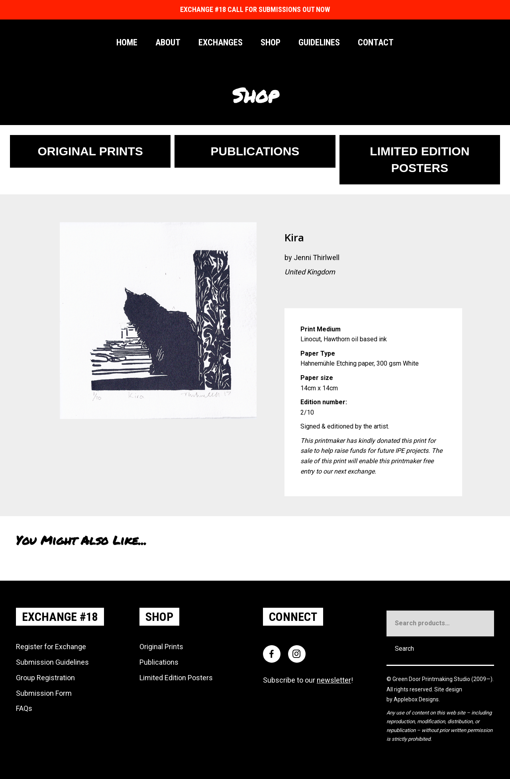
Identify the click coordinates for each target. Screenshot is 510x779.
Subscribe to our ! (308, 680)
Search (404, 648)
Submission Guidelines (52, 662)
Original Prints (161, 646)
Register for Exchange (51, 646)
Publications (158, 662)
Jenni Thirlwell (316, 257)
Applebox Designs (416, 699)
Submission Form (44, 693)
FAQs (24, 708)
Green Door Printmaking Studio (431, 679)
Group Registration (45, 677)
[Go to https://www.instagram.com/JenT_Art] (290, 292)
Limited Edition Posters (176, 677)
